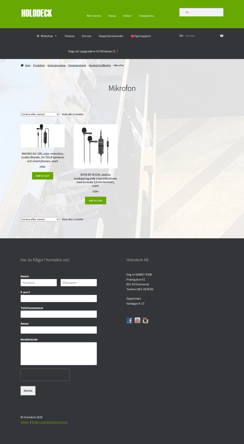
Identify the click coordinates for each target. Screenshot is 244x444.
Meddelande (30, 339)
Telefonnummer (32, 308)
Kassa (112, 16)
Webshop (49, 36)
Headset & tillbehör (100, 65)
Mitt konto (94, 16)
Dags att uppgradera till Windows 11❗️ (93, 51)
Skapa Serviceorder (111, 36)
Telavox (69, 36)
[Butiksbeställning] (40, 114)
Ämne (25, 323)
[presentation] (45, 383)
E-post (26, 292)
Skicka (28, 390)
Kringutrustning (77, 65)
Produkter (39, 65)
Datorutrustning (57, 65)
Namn (26, 276)
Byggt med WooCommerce (49, 422)
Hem (27, 65)
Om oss (87, 36)
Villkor (127, 16)
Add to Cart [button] (42, 175)
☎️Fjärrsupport (141, 36)
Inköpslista (146, 16)
